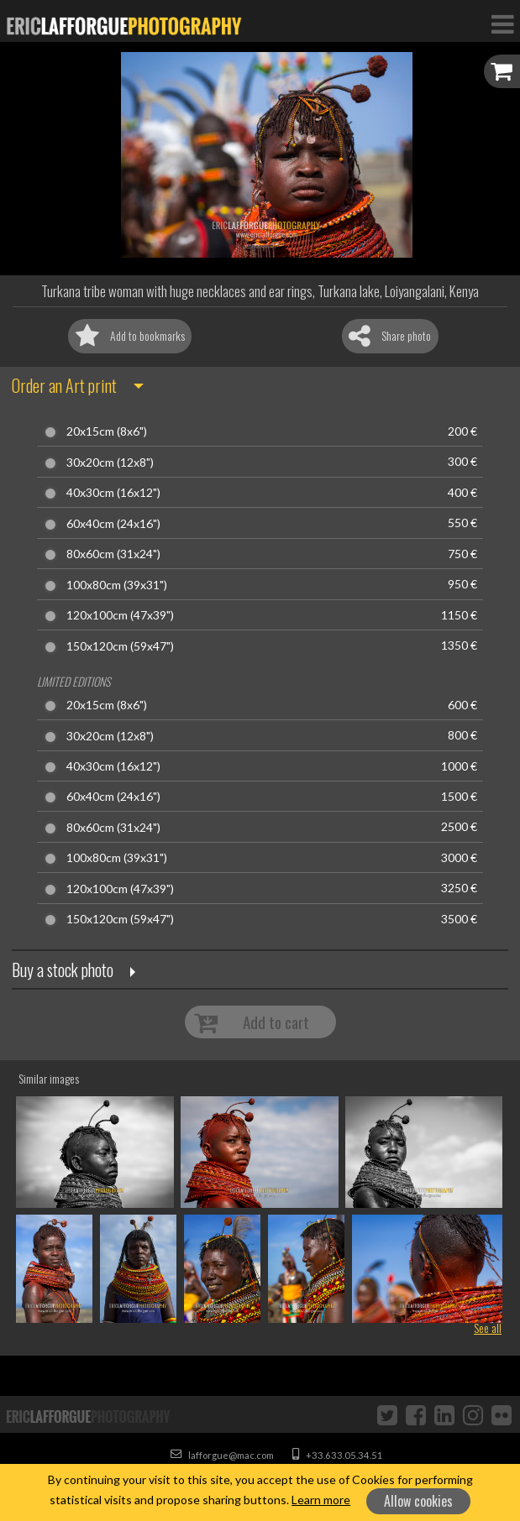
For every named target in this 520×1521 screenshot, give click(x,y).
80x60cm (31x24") (113, 554)
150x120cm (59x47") (120, 646)
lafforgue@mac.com (222, 1455)
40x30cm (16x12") (113, 492)
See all (488, 1327)
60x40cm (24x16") (113, 524)
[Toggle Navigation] (502, 23)
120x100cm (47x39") (120, 615)
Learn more (321, 1499)
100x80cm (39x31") (116, 585)
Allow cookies (418, 1501)
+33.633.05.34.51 (337, 1455)
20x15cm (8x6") (106, 431)
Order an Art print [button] (64, 385)
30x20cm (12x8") (110, 462)
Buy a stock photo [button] (62, 969)
